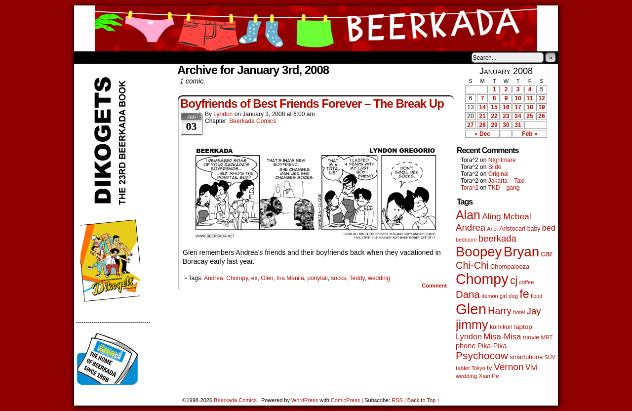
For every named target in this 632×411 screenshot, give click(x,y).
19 (541, 107)
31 (517, 125)
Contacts (185, 57)
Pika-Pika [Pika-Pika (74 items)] (492, 346)
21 (482, 116)
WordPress (304, 400)
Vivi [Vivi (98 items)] (531, 367)
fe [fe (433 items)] (524, 294)
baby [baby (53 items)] (534, 228)
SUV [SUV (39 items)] (550, 357)
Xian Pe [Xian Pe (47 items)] (489, 375)
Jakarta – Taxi (506, 180)
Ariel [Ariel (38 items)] (492, 229)
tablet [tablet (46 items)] (463, 368)
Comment (434, 285)
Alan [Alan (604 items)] (468, 215)
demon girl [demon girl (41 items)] (494, 296)
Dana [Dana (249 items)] (468, 294)
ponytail (317, 278)
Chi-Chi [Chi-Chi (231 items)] (472, 265)
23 (506, 116)
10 (517, 98)
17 (517, 107)
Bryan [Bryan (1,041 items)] (522, 251)
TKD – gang (503, 187)
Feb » (529, 133)
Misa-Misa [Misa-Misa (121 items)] (502, 336)
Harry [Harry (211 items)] (500, 310)
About (117, 57)
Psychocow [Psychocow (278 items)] (482, 355)
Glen (267, 278)
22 (494, 116)
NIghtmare (502, 160)
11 (529, 98)
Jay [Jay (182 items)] (534, 311)
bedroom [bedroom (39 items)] (466, 240)
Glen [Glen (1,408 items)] (471, 309)
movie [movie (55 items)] (531, 337)
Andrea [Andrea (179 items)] (470, 227)
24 (517, 116)
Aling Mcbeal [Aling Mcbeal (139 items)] (506, 216)
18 (529, 107)
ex (254, 278)
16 (506, 107)
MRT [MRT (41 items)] (547, 337)
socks (338, 278)
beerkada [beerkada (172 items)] (497, 238)
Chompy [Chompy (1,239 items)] (482, 279)
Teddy (356, 278)
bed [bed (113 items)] (548, 227)
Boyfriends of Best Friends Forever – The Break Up (312, 103)
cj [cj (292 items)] (513, 280)
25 (529, 116)
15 (494, 107)
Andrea (213, 278)
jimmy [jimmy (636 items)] (472, 324)
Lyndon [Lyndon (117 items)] (469, 336)
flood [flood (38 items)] (536, 296)
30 (506, 125)
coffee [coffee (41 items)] (526, 282)
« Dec (482, 133)
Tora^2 (469, 187)
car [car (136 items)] (547, 253)
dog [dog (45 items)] (513, 296)
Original (498, 173)
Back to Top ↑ (423, 400)
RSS (397, 400)
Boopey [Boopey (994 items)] (479, 251)
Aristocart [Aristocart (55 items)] (512, 228)
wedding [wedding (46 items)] (466, 375)
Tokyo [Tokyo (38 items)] (478, 368)
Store (147, 57)
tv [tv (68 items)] (489, 367)
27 (470, 125)
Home (88, 57)
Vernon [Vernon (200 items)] (509, 367)
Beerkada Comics (316, 28)
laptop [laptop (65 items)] (523, 326)
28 (482, 125)
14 (482, 107)
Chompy (237, 278)
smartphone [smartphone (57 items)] (526, 357)
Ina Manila (290, 278)
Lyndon (223, 114)
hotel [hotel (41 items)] (519, 312)
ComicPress (345, 400)
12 (541, 98)
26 (541, 116)
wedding (379, 278)
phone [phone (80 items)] (465, 346)
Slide (495, 167)
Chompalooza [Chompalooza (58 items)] (509, 266)
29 (494, 125)
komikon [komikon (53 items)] (501, 327)
